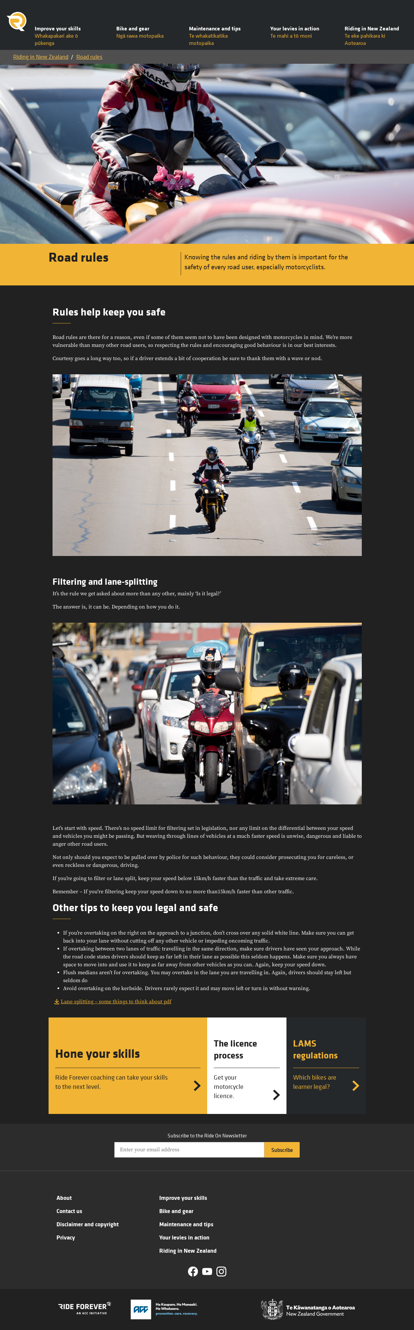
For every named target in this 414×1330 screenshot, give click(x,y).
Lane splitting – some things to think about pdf (116, 1001)
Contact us (69, 1210)
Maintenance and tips (186, 1224)
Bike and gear (176, 1210)
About (64, 1197)
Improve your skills (183, 1197)
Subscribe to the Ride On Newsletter (207, 1135)
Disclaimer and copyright (87, 1224)
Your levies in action (184, 1237)
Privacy (65, 1237)
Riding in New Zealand (40, 56)
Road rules (89, 56)
